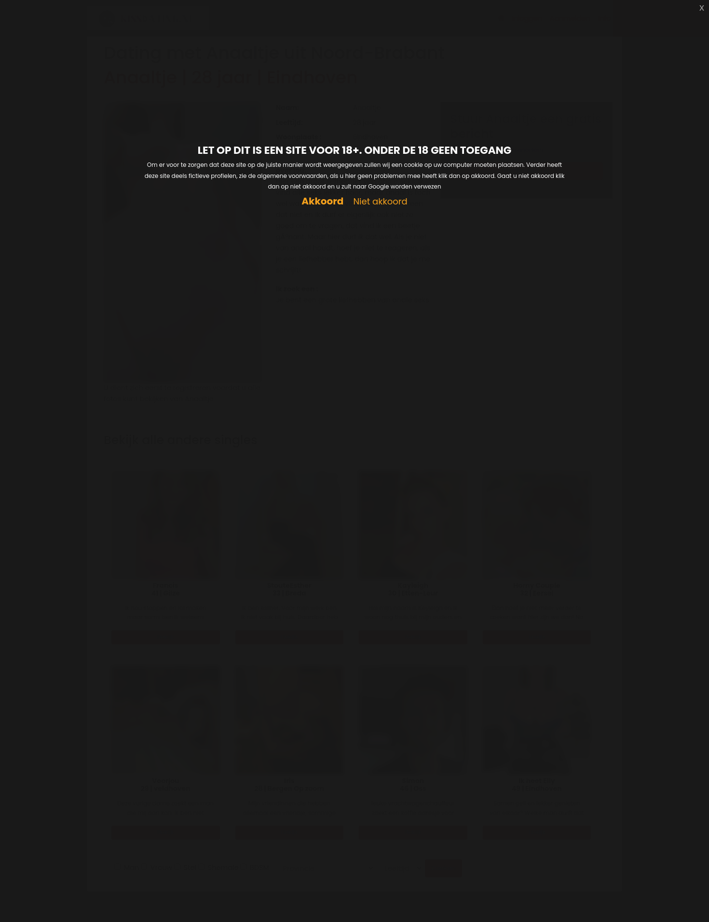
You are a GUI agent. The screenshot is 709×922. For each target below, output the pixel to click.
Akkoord (322, 201)
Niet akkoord (380, 201)
